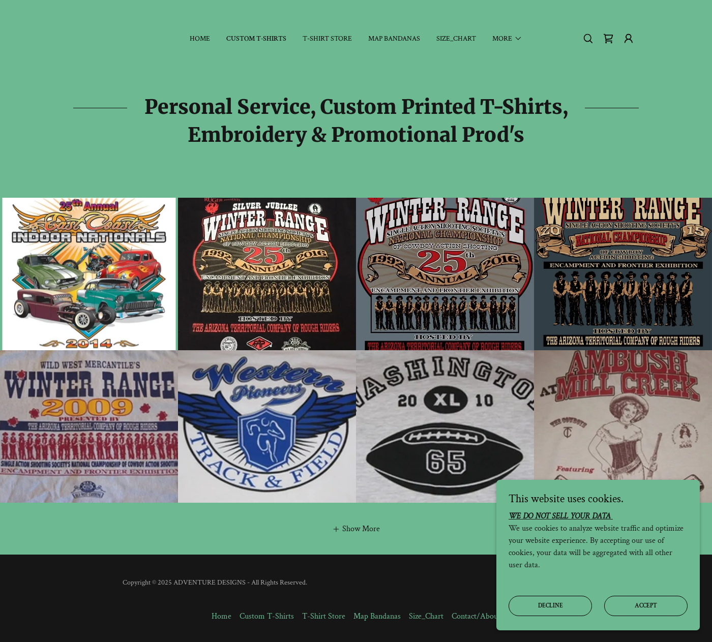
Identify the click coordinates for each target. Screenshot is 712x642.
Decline (550, 605)
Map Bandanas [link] (394, 38)
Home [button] (221, 616)
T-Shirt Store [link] (327, 38)
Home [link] (200, 38)
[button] (507, 39)
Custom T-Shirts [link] (256, 38)
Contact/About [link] (476, 616)
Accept (646, 605)
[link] (608, 38)
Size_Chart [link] (456, 38)
